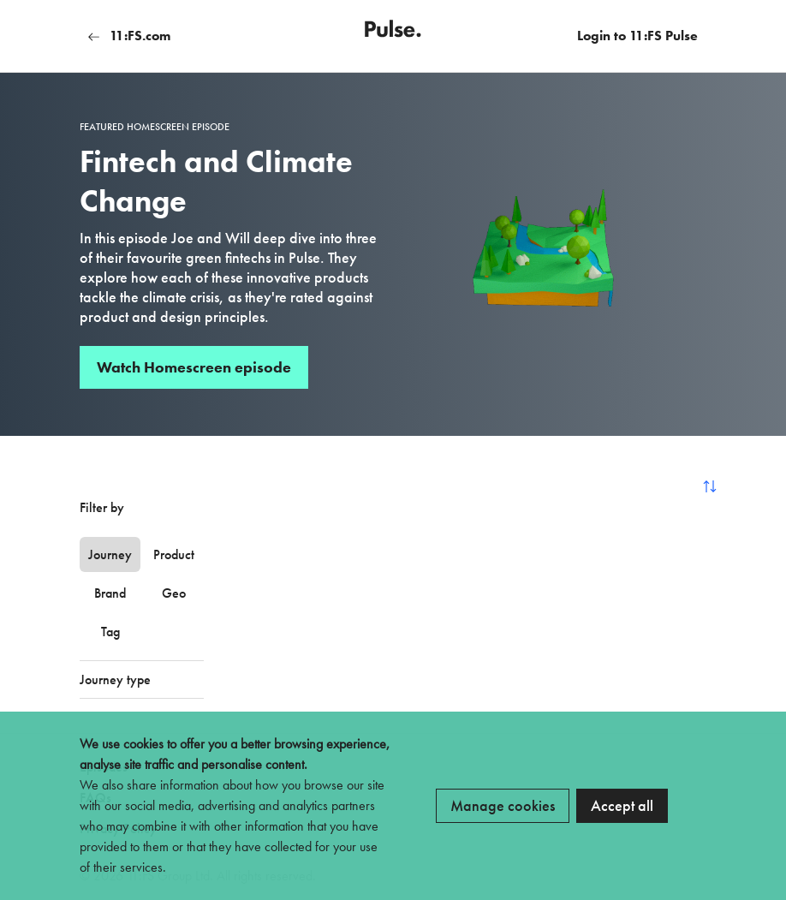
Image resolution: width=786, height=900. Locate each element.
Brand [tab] (110, 593)
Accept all (622, 805)
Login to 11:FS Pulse (637, 36)
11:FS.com (129, 36)
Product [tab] (173, 554)
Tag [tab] (110, 632)
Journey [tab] (110, 554)
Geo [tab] (174, 593)
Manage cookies (502, 805)
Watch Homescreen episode (194, 367)
